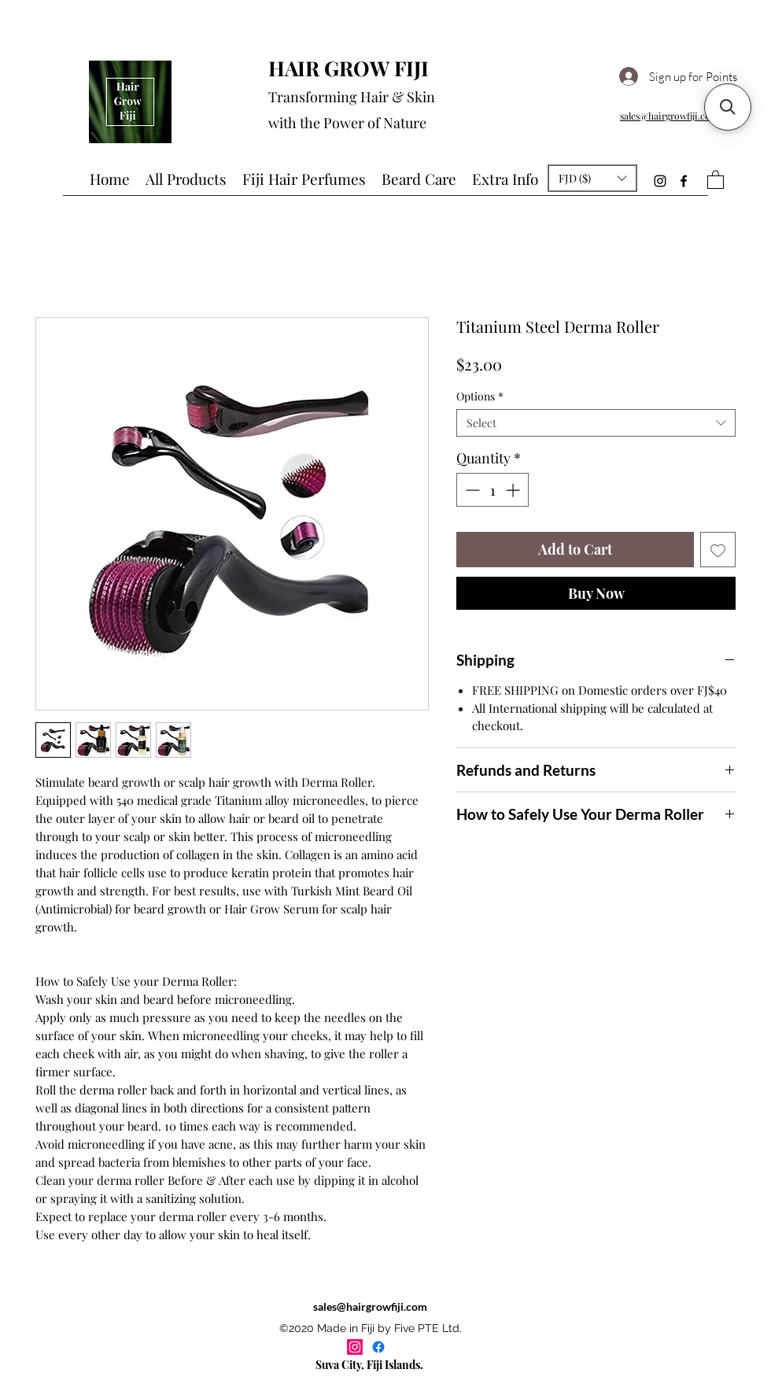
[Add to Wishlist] (718, 549)
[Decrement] (471, 490)
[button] (592, 178)
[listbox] (592, 178)
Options (480, 396)
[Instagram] (660, 181)
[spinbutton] (492, 490)
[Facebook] (684, 181)
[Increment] (514, 490)
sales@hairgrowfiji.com (370, 1306)
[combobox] (596, 423)
